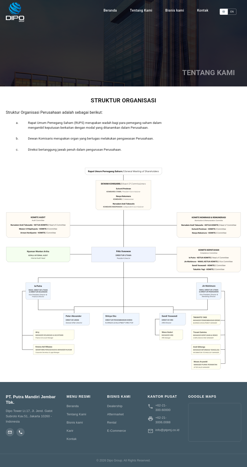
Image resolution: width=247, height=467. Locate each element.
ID (223, 11)
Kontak (202, 10)
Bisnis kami (174, 10)
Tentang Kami (141, 10)
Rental (111, 422)
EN (232, 11)
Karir (70, 430)
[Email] (10, 432)
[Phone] (20, 432)
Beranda (110, 10)
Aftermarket (115, 414)
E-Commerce (116, 430)
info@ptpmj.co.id (167, 430)
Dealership (115, 406)
